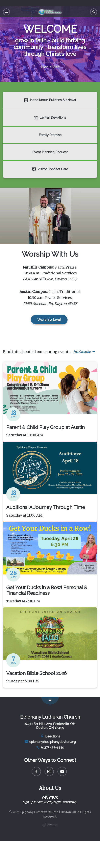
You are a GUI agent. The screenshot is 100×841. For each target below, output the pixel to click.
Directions (50, 736)
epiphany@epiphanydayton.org (50, 742)
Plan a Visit (50, 67)
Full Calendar (84, 351)
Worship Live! (49, 319)
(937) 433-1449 (50, 747)
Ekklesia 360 (50, 825)
